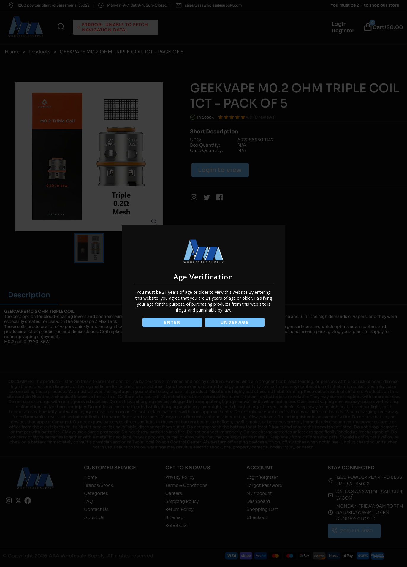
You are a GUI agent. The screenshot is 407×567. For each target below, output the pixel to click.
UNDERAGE (235, 322)
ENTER (172, 322)
